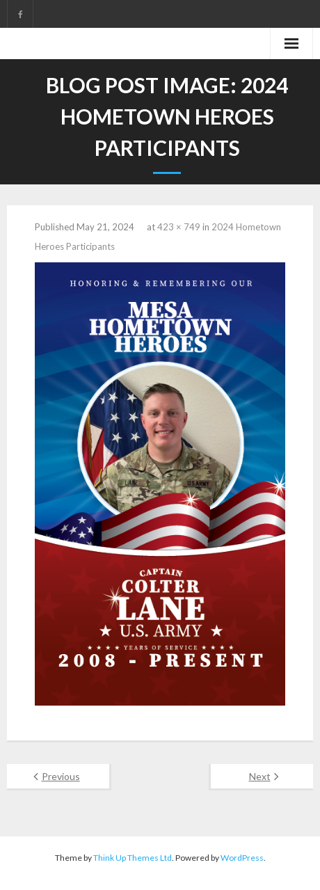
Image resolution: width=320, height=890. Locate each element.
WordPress (242, 857)
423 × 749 (178, 226)
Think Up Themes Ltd (132, 857)
